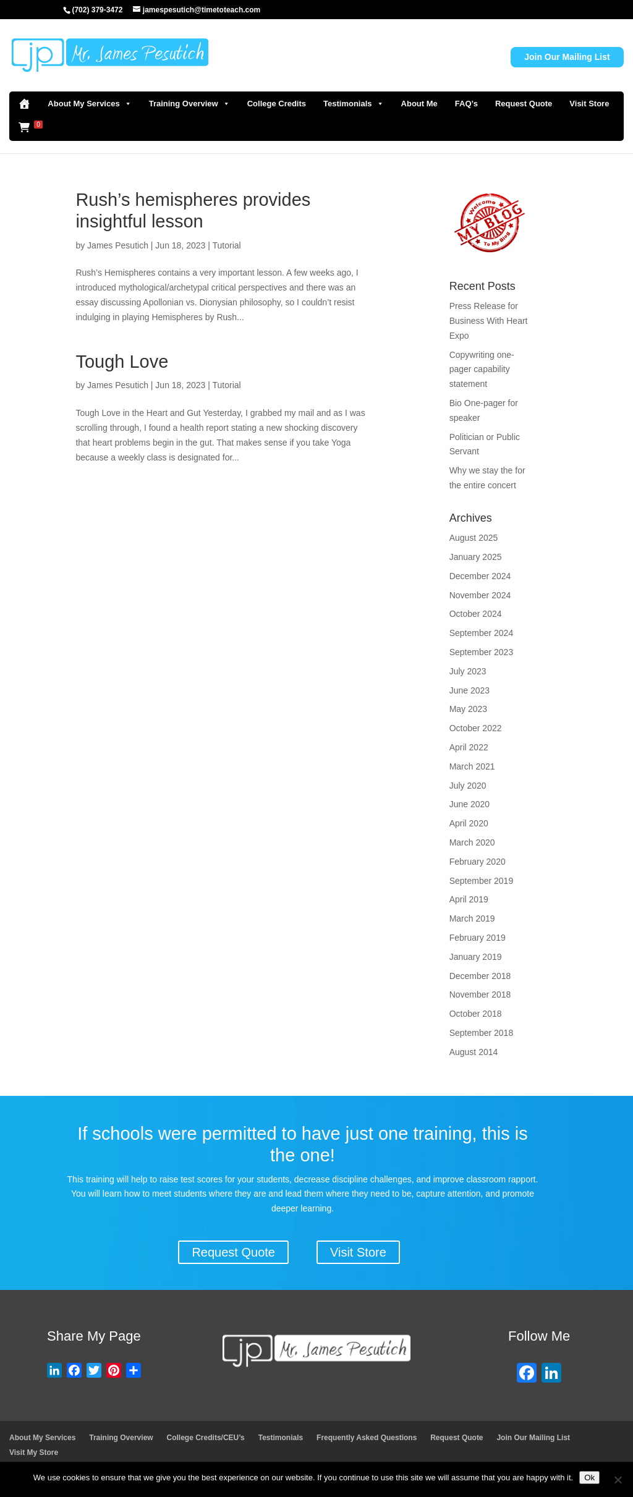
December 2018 (480, 976)
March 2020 (472, 842)
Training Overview (189, 103)
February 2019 (477, 938)
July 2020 (467, 786)
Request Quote (523, 103)
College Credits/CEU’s (206, 1437)
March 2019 (472, 918)
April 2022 (468, 747)
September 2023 (481, 652)
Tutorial (226, 245)
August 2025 (473, 538)
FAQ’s (466, 103)
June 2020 (469, 804)
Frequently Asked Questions (366, 1437)
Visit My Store (33, 1452)
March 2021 (472, 766)
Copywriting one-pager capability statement (481, 369)
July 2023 (467, 671)
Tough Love (121, 361)
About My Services (89, 103)
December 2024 (480, 576)
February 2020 (477, 862)
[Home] (24, 103)
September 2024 (481, 633)
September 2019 (481, 881)
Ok (589, 1477)
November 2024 (480, 595)
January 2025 (475, 557)
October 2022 (475, 728)
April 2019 (468, 899)
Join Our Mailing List (567, 57)
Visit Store (589, 103)
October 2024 (475, 614)
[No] (617, 1480)
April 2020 (468, 823)
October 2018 (475, 1014)
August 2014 (473, 1052)
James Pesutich (117, 245)
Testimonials (353, 103)
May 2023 (468, 709)
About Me (419, 103)
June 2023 (469, 690)
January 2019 (475, 957)
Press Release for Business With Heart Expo (488, 321)
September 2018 (481, 1033)
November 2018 (480, 994)
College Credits (276, 103)
